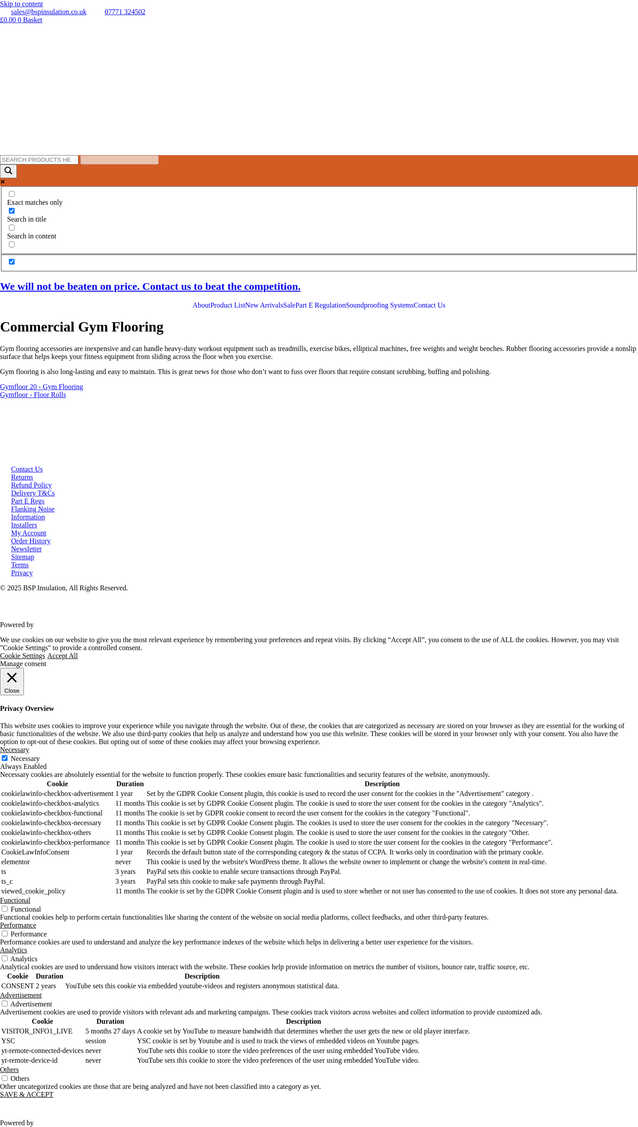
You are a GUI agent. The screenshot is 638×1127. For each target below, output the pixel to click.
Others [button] (9, 1069)
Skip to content (21, 4)
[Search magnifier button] (8, 171)
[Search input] (39, 159)
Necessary (25, 758)
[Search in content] (12, 227)
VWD (43, 624)
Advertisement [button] (21, 995)
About (201, 305)
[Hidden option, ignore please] (12, 262)
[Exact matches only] (12, 194)
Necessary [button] (14, 749)
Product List (227, 305)
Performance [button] (18, 925)
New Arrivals (264, 305)
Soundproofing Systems (379, 305)
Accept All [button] (62, 655)
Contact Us (430, 305)
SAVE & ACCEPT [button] (27, 1094)
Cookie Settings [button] (22, 655)
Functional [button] (15, 900)
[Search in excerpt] (12, 244)
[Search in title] (12, 211)
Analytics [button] (13, 950)
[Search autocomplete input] (119, 159)
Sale (289, 305)
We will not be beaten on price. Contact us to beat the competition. (150, 286)
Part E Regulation (321, 305)
